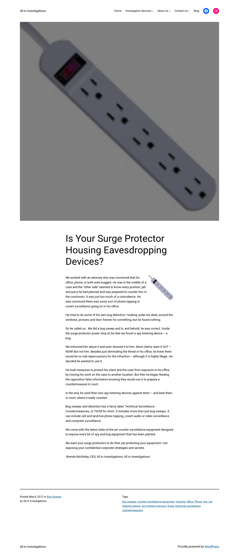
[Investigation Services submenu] (153, 11)
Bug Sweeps (54, 496)
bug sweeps (129, 501)
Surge (170, 506)
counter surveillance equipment (155, 501)
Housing (180, 501)
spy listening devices (154, 506)
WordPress (212, 546)
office (190, 501)
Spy (205, 501)
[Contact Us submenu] (189, 11)
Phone (198, 501)
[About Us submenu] (170, 11)
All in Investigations (33, 11)
